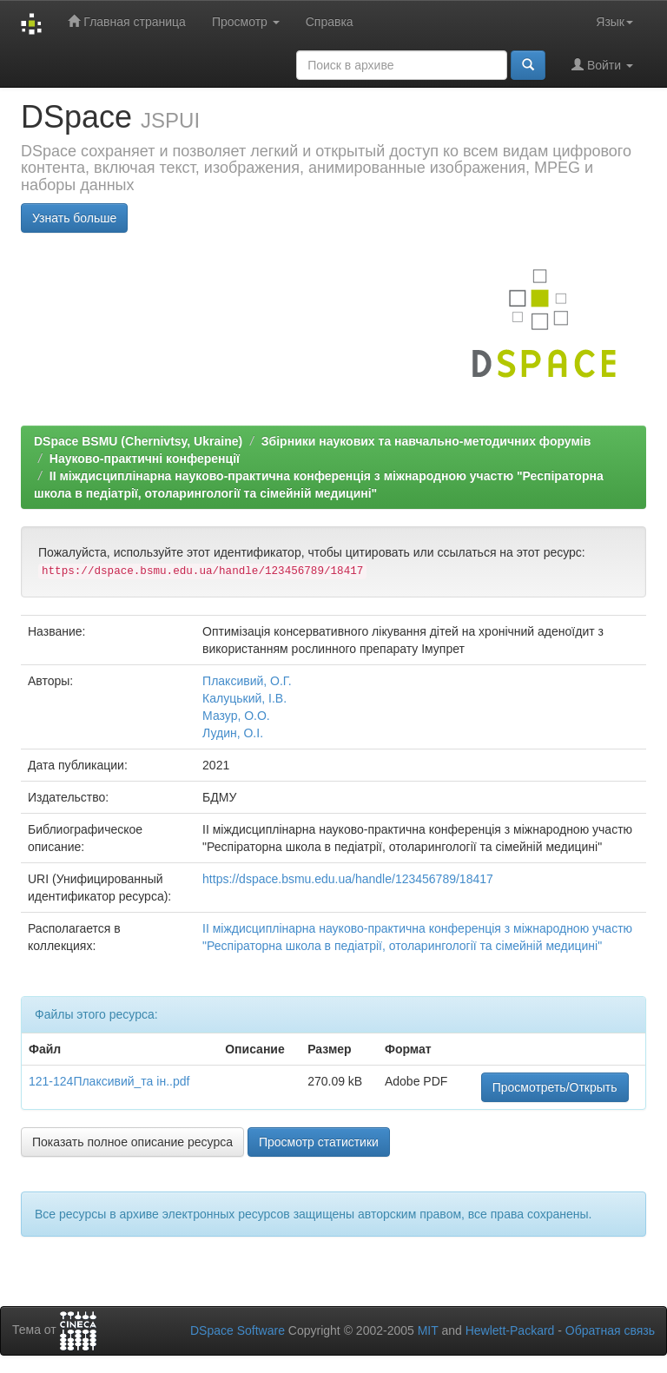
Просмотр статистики (319, 1142)
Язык (614, 22)
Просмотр (246, 22)
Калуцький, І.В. (244, 698)
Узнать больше (74, 218)
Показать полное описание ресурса (132, 1142)
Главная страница (126, 21)
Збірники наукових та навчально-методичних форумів (426, 441)
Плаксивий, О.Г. (247, 681)
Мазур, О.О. (236, 716)
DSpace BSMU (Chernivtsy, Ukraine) (138, 441)
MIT (428, 1330)
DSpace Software (237, 1330)
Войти (602, 64)
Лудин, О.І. (232, 733)
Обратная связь (610, 1330)
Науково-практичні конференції (145, 458)
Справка (329, 22)
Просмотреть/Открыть (554, 1087)
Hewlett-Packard (510, 1330)
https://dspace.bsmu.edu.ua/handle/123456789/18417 (347, 879)
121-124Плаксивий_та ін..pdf (109, 1081)
